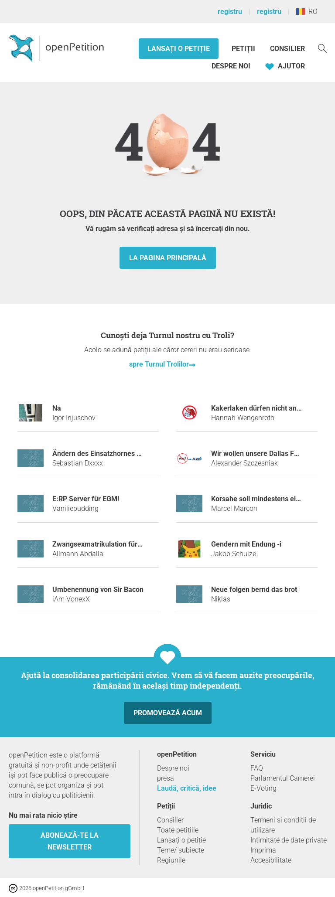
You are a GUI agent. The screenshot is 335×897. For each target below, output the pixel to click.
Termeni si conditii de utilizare (283, 825)
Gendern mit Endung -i (246, 544)
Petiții (244, 48)
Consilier (287, 48)
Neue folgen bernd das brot (254, 589)
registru (230, 11)
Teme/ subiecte (180, 850)
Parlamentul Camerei (282, 778)
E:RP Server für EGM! (85, 499)
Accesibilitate (270, 860)
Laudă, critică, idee (186, 788)
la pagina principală (167, 258)
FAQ (256, 768)
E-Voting (263, 788)
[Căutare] (322, 48)
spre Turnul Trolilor (159, 364)
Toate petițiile (177, 830)
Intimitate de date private (288, 840)
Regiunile (171, 860)
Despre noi (231, 66)
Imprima (263, 850)
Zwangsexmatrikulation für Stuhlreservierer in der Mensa (142, 544)
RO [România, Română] (307, 11)
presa (165, 778)
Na (56, 408)
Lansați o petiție (178, 48)
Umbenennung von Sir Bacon (98, 589)
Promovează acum (167, 713)
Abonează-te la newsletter (70, 841)
